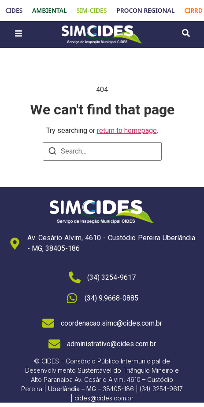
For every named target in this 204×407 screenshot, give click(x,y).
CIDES (13, 10)
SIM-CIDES (91, 10)
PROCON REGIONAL (145, 10)
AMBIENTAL (49, 10)
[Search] (52, 152)
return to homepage (127, 130)
